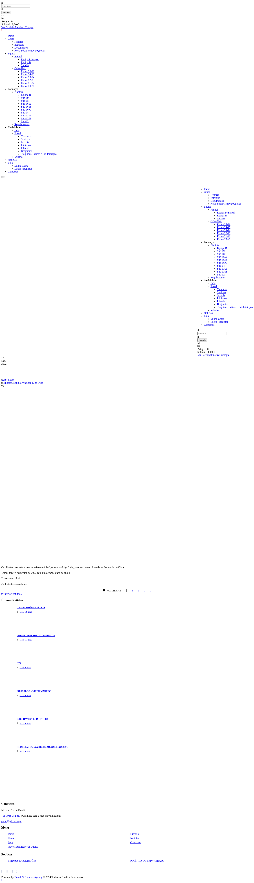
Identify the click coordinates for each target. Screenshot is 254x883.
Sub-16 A (26, 103)
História (215, 194)
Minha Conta (21, 165)
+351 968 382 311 (10, 815)
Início (207, 189)
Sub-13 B (26, 118)
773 (19, 663)
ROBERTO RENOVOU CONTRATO (36, 635)
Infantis (25, 148)
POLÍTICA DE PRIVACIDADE (147, 860)
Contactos (13, 171)
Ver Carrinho (204, 355)
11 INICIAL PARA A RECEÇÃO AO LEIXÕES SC (42, 747)
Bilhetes (7, 382)
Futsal (17, 133)
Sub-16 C (26, 109)
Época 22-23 (223, 233)
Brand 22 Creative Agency (28, 877)
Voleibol (18, 156)
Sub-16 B (26, 106)
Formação (209, 242)
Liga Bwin (37, 382)
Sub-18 (25, 100)
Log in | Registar (23, 168)
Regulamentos (22, 124)
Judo (16, 130)
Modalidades (14, 127)
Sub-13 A (26, 115)
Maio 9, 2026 (25, 667)
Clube (207, 192)
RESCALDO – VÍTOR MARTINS (34, 691)
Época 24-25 (223, 227)
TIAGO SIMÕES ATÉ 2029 (31, 607)
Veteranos (26, 136)
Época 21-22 (223, 236)
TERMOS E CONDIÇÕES (22, 860)
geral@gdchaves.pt (11, 821)
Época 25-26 (223, 224)
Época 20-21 (223, 239)
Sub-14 (25, 112)
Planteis (215, 245)
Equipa (207, 206)
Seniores (25, 139)
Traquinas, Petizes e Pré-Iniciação (39, 153)
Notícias (12, 159)
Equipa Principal (226, 212)
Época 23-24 (223, 230)
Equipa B (222, 215)
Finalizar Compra (220, 355)
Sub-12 (25, 121)
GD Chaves (8, 379)
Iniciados (26, 145)
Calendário (216, 221)
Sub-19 (221, 218)
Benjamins (26, 151)
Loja (10, 162)
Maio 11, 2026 (26, 640)
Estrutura (215, 197)
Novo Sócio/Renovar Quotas (226, 203)
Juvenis (25, 142)
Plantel (214, 209)
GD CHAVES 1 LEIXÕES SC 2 (32, 719)
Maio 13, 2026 (26, 612)
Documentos (217, 200)
